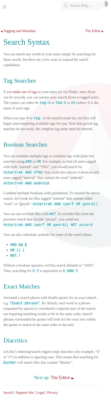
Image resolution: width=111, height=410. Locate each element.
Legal (40, 392)
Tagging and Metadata (19, 31)
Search (8, 392)
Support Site (25, 392)
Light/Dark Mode (105, 3)
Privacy (52, 392)
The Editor (93, 31)
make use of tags (25, 92)
